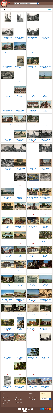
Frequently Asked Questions (5, 398)
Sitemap (4, 405)
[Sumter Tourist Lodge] (45, 91)
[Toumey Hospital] (7, 91)
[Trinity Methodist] (20, 352)
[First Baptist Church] (33, 134)
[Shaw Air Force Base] (45, 76)
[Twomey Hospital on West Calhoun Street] (45, 236)
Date (49, 9)
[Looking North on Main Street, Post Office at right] (7, 338)
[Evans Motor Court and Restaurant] (7, 62)
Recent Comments (32, 397)
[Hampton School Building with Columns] (20, 33)
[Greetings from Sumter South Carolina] (33, 178)
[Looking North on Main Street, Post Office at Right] (7, 251)
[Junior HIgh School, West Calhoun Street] (33, 323)
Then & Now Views (32, 399)
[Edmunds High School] (7, 323)
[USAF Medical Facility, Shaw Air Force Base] (7, 294)
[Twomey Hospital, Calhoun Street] (45, 251)
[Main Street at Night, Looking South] (33, 222)
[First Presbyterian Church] (33, 352)
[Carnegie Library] (20, 91)
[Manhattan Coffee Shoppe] (7, 382)
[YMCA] (7, 222)
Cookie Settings (5, 403)
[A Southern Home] (45, 178)
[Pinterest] (48, 408)
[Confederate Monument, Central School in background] (20, 18)
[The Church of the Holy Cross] (45, 62)
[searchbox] (29, 3)
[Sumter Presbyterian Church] (7, 18)
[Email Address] (45, 399)
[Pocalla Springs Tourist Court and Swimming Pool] (33, 47)
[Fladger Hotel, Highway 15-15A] (20, 338)
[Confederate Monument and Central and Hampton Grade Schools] (33, 149)
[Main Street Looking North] (45, 163)
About (3, 393)
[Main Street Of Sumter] (33, 382)
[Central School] (20, 251)
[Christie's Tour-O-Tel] (33, 294)
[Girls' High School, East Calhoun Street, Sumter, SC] (7, 47)
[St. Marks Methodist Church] (7, 33)
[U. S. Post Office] (33, 367)
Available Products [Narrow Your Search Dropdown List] (18, 3)
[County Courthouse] (45, 265)
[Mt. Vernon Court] (45, 120)
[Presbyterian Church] (20, 323)
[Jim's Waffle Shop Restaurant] (20, 222)
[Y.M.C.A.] (45, 105)
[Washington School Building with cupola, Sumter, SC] (33, 33)
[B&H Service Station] (20, 178)
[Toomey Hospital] (33, 120)
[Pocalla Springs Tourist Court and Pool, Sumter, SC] (45, 47)
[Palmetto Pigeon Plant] (7, 76)
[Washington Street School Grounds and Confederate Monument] (45, 294)
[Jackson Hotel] (20, 280)
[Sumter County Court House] (33, 18)
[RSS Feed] (50, 408)
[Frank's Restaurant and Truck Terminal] (33, 236)
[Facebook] (41, 408)
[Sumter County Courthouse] (33, 62)
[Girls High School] (7, 120)
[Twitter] (43, 408)
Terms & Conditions (6, 400)
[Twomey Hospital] (7, 134)
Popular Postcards (19, 399)
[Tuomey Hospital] (7, 163)
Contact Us (49, 1)
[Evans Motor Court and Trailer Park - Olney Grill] (20, 163)
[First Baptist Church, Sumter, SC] (45, 18)
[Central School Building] (45, 33)
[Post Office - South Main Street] (33, 251)
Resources (30, 393)
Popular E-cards (19, 402)
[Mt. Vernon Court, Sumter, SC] (20, 47)
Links (16, 393)
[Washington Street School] (33, 338)
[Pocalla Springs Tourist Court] (33, 91)
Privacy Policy (5, 402)
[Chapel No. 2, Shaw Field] (45, 134)
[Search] (38, 3)
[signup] (50, 399)
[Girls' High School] (7, 149)
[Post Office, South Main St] (7, 265)
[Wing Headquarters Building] (45, 367)
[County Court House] (7, 309)
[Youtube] (45, 408)
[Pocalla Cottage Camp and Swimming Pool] (20, 76)
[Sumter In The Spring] (7, 352)
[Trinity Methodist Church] (33, 207)
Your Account (43, 1)
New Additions (18, 397)
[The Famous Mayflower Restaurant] (20, 207)
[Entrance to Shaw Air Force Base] (20, 294)
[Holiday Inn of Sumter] (20, 105)
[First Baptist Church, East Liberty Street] (20, 149)
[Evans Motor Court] (33, 163)
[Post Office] (20, 309)
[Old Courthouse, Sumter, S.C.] (20, 62)
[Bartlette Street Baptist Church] (33, 309)
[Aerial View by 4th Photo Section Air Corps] (33, 76)
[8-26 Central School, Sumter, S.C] (45, 323)
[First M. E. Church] (20, 367)
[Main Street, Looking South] (20, 120)
